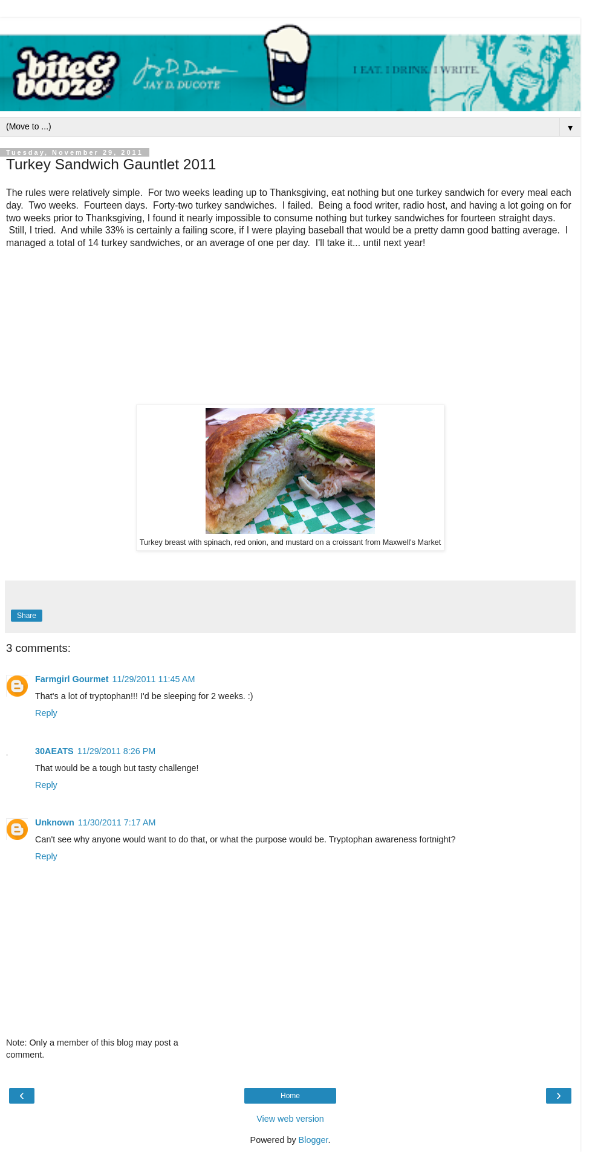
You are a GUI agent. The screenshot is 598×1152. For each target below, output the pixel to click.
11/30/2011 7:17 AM (117, 822)
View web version (290, 1119)
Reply (46, 713)
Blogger (313, 1140)
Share (26, 615)
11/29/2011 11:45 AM (153, 679)
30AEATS (54, 751)
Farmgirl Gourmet (72, 679)
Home (290, 1096)
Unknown (54, 822)
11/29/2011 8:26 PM (116, 751)
